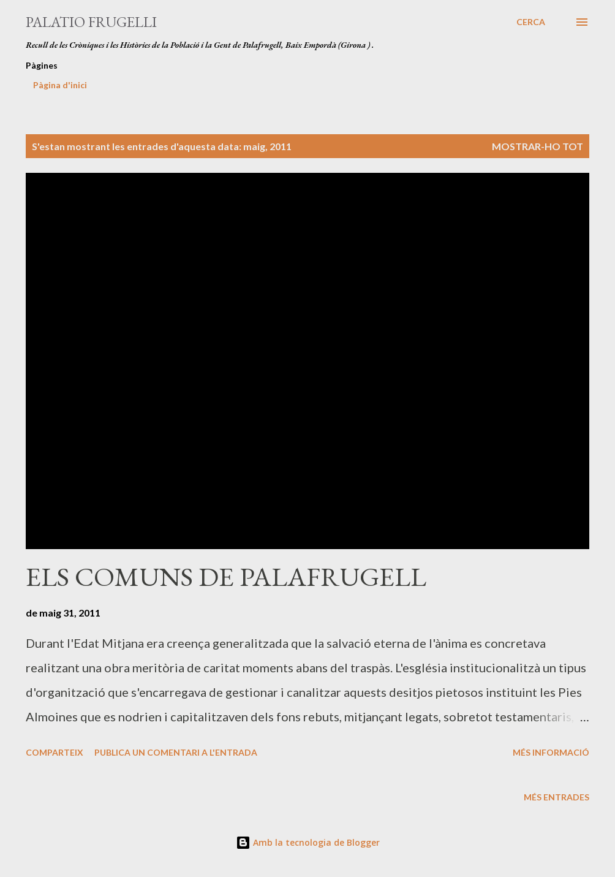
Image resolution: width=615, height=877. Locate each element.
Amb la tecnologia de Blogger (308, 842)
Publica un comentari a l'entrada (175, 752)
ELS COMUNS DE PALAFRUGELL (226, 576)
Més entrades (556, 797)
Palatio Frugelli (91, 21)
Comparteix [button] (54, 752)
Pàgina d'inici (60, 85)
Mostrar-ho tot (537, 146)
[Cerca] (530, 22)
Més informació (551, 752)
